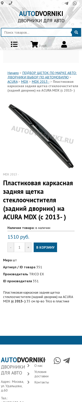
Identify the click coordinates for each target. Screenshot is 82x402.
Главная (40, 359)
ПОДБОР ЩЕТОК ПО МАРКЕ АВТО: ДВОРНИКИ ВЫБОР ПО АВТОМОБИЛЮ (42, 75)
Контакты (41, 382)
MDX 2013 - (40, 81)
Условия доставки (41, 373)
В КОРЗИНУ (45, 247)
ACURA (12, 81)
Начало (13, 73)
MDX (24, 81)
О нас (38, 365)
